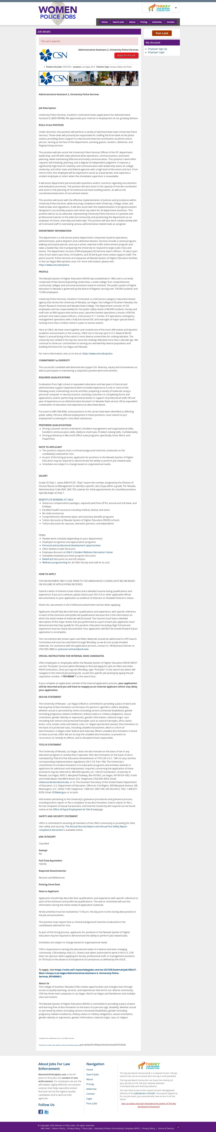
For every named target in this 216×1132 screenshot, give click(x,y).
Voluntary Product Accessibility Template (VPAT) (117, 1128)
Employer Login (156, 52)
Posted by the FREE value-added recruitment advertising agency (59, 1045)
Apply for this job (126, 55)
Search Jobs (118, 22)
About (132, 22)
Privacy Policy (73, 1128)
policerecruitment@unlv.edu (73, 649)
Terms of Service (166, 1128)
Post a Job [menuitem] (91, 1103)
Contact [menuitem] (90, 1093)
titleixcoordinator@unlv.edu (54, 782)
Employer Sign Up (157, 48)
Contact (170, 22)
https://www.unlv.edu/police (54, 264)
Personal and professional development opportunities (71, 545)
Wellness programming (54, 562)
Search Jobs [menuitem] (92, 1074)
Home (105, 22)
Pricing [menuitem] (90, 1084)
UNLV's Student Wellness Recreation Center (89, 552)
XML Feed (45, 1128)
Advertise (157, 22)
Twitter (46, 1112)
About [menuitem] (89, 1079)
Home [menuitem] (89, 1069)
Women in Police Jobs (65, 1125)
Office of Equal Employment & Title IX (72, 809)
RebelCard (47, 559)
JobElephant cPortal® (144, 1093)
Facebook (40, 1112)
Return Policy (58, 1128)
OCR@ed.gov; (59, 792)
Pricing (143, 22)
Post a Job (162, 33)
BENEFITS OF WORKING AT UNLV (56, 499)
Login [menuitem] (89, 1098)
